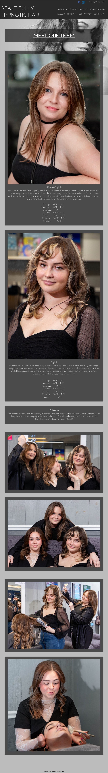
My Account (96, 2)
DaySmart (61, 771)
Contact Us (100, 14)
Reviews (71, 14)
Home (61, 9)
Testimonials (84, 14)
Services (83, 9)
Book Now (71, 9)
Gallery (61, 14)
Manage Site (47, 771)
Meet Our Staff (98, 9)
